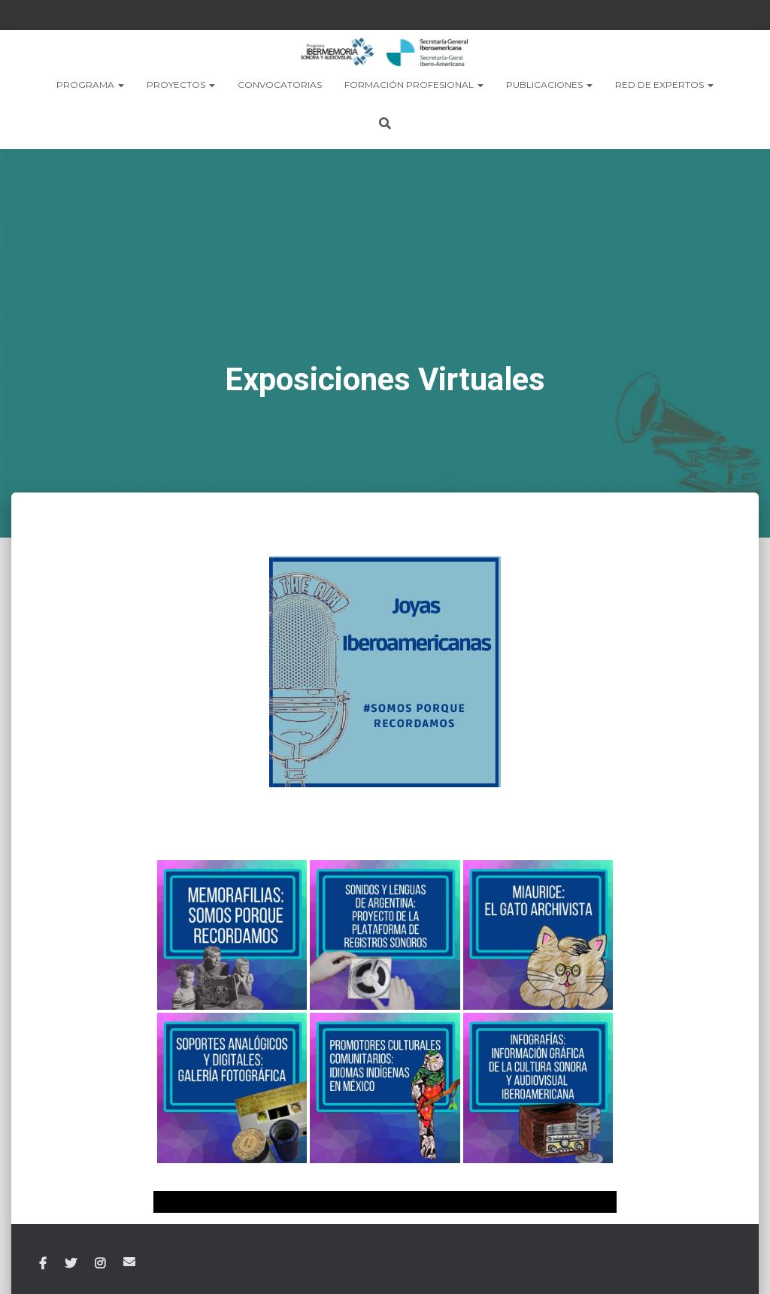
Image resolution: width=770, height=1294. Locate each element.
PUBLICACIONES (549, 84)
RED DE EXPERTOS (664, 84)
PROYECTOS (181, 84)
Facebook (43, 1263)
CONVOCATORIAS (280, 84)
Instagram (100, 1263)
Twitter (70, 1263)
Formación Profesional (414, 84)
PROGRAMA (90, 84)
